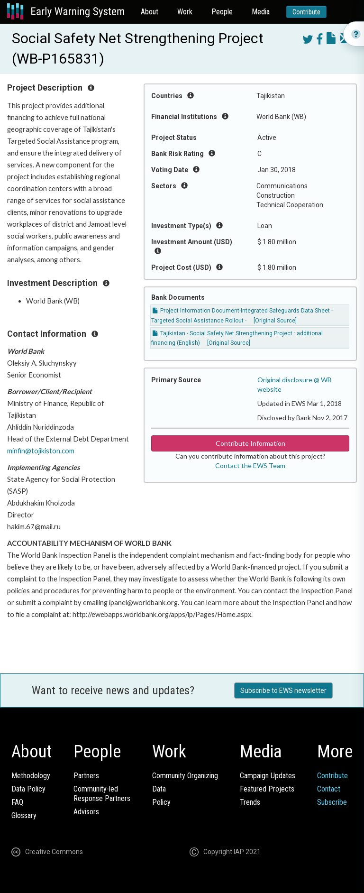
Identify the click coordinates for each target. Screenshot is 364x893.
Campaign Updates (267, 775)
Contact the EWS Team (250, 465)
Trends (250, 802)
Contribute (306, 12)
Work (184, 11)
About (149, 11)
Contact (328, 788)
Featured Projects (267, 788)
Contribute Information (250, 443)
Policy (161, 802)
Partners (86, 775)
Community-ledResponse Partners (101, 793)
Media (261, 11)
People (222, 11)
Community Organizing (185, 775)
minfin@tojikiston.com (40, 451)
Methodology (30, 775)
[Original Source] (275, 320)
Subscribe (332, 802)
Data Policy (28, 788)
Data (159, 788)
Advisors (86, 811)
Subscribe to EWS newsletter (283, 690)
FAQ (17, 802)
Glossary (23, 815)
